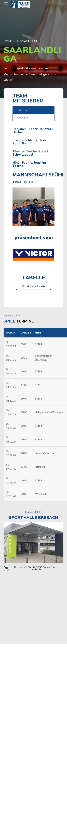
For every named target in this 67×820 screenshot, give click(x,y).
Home (8, 41)
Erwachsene (27, 41)
